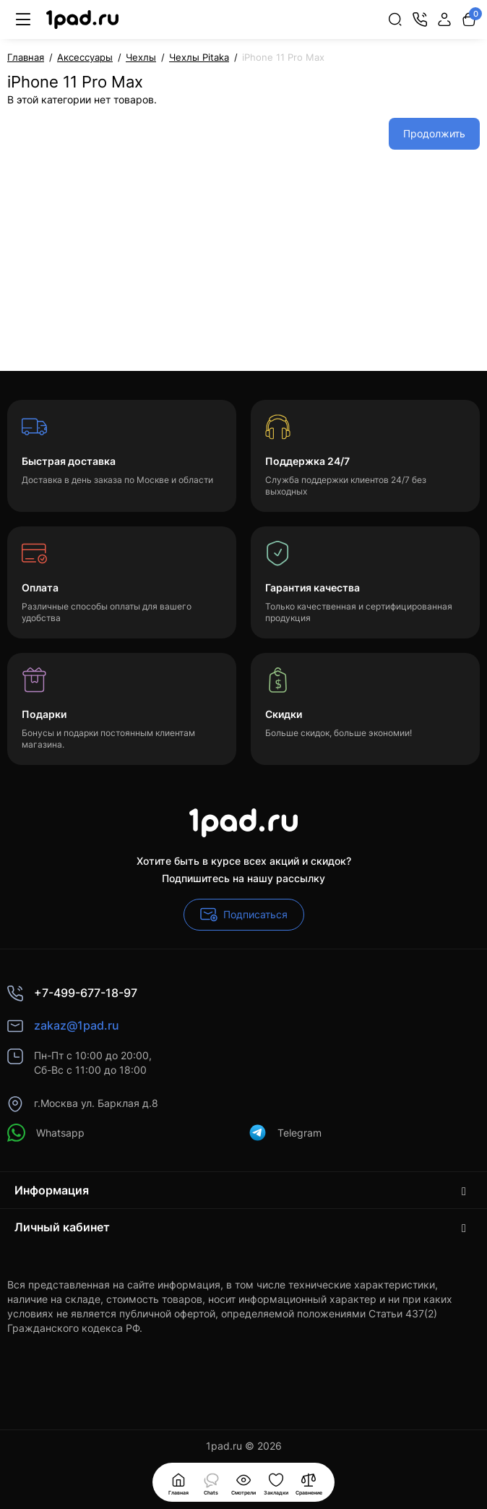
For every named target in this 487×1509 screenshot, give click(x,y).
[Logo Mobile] (82, 20)
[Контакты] (420, 19)
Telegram (285, 1133)
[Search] (395, 19)
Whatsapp (46, 1133)
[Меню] (23, 19)
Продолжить (434, 133)
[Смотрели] (211, 1482)
